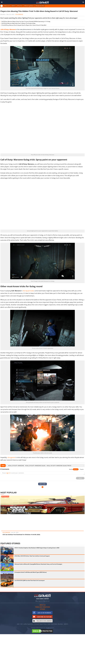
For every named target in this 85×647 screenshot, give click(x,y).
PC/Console (19, 14)
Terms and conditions (42, 607)
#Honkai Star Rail (40, 6)
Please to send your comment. (13, 473)
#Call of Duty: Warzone (16, 465)
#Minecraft (7, 6)
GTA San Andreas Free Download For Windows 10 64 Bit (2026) (21, 534)
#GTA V (13, 6)
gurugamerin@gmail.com (43, 601)
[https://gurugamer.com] (42, 595)
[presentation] (7, 465)
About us (43, 605)
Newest (75, 469)
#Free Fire (19, 6)
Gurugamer (11, 457)
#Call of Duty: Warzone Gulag (35, 465)
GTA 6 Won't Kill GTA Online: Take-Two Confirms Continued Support (32, 556)
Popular (82, 469)
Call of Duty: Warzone (7, 29)
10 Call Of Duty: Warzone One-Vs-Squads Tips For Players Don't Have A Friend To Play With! (23, 25)
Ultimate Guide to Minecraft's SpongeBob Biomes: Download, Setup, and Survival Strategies (38, 564)
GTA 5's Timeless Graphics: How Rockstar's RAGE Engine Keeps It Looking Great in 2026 (37, 548)
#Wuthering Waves (29, 6)
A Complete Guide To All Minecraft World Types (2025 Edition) (31, 572)
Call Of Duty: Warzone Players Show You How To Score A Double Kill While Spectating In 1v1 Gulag (25, 21)
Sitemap (42, 609)
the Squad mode (28, 291)
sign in (8, 473)
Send (80, 478)
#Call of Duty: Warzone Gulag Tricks (59, 465)
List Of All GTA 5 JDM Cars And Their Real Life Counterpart (30, 580)
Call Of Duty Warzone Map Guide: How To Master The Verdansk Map (18, 23)
